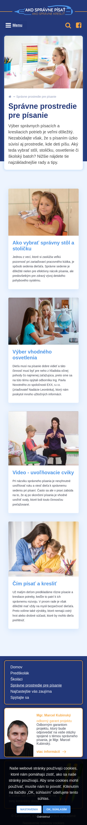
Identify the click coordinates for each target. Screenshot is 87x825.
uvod (9, 96)
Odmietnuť (43, 816)
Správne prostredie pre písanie (36, 96)
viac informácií (48, 751)
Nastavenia (29, 809)
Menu (17, 25)
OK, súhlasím (57, 809)
